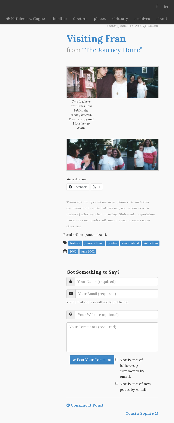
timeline (59, 18)
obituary (120, 18)
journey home (94, 243)
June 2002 (88, 251)
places (100, 18)
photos (113, 243)
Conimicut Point (84, 405)
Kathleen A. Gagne (25, 18)
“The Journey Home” (112, 50)
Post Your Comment (92, 359)
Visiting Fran (96, 38)
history (75, 243)
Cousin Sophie (141, 413)
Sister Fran (150, 243)
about (161, 18)
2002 (73, 251)
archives (142, 18)
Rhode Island (130, 243)
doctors (80, 18)
